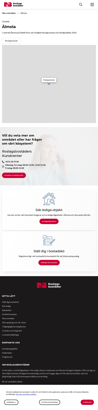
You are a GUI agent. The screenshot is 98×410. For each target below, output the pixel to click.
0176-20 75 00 (12, 161)
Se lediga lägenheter (49, 221)
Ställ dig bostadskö (10, 302)
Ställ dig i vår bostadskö (49, 262)
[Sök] (80, 4)
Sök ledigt (6, 306)
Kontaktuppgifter (10, 348)
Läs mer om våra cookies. (26, 394)
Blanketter (6, 310)
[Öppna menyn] (92, 4)
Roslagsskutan (11, 40)
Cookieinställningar (10, 334)
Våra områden (9, 13)
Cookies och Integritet (12, 330)
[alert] (49, 397)
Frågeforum (7, 357)
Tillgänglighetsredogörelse (14, 326)
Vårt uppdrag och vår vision (14, 322)
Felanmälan (7, 353)
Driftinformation (9, 314)
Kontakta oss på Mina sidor (13, 175)
